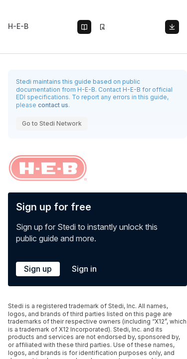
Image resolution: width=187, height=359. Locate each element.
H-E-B (18, 26)
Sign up (38, 269)
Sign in (84, 269)
